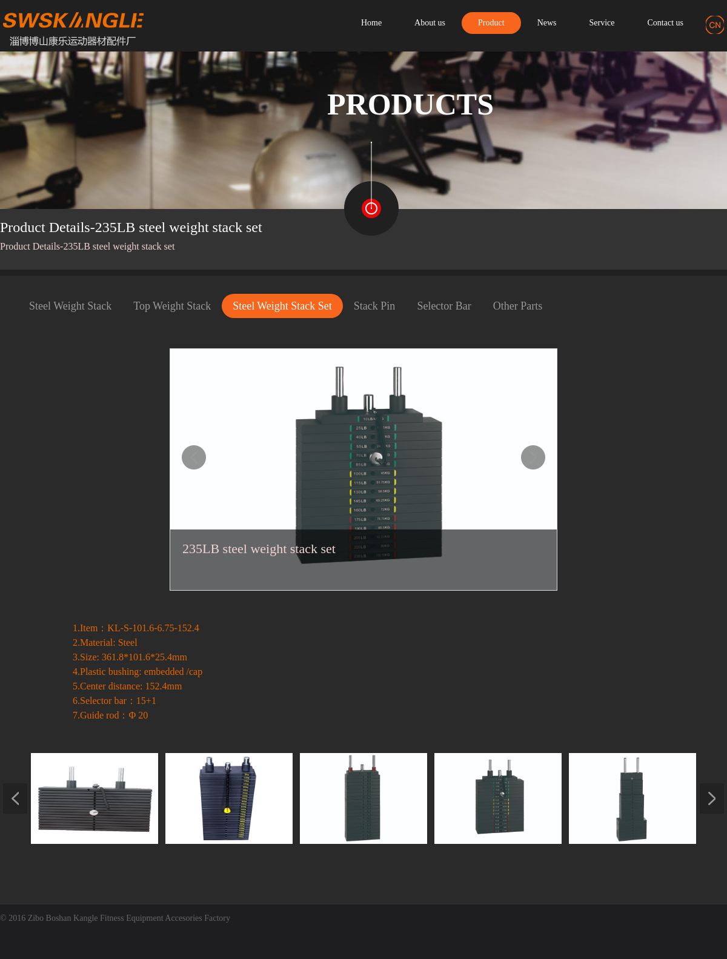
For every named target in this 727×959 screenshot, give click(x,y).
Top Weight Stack (172, 306)
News (547, 22)
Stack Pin (375, 306)
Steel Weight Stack (70, 306)
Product (491, 22)
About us (429, 22)
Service (602, 22)
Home (371, 22)
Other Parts (517, 306)
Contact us (666, 22)
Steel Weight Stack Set (282, 306)
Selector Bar (444, 306)
